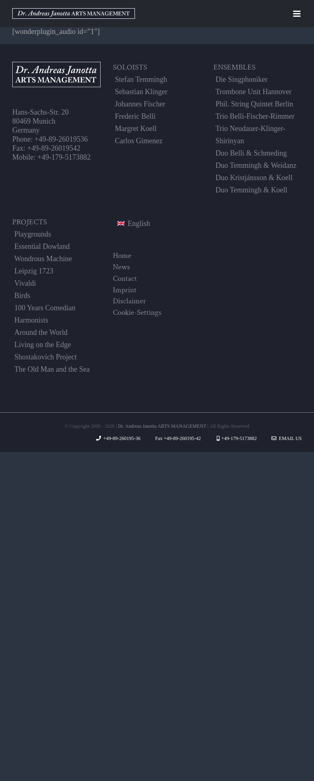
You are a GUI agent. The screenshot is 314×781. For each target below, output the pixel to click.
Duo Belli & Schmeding (251, 153)
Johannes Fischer (140, 104)
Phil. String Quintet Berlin (254, 104)
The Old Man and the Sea (52, 369)
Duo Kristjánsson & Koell (254, 178)
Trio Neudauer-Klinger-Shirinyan (250, 134)
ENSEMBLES (234, 67)
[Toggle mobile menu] (297, 13)
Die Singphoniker (241, 79)
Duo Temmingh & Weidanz (255, 165)
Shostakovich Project (45, 357)
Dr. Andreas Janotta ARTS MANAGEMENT (162, 426)
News (121, 267)
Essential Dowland (42, 246)
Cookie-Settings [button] (137, 312)
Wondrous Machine (43, 259)
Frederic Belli (135, 116)
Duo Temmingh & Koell (251, 190)
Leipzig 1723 (33, 271)
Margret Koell (136, 128)
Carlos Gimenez (138, 141)
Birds (22, 295)
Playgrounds (32, 234)
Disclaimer (129, 301)
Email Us (286, 438)
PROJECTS (29, 222)
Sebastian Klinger (141, 92)
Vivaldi (25, 283)
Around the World (40, 332)
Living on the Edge (42, 345)
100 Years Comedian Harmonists (45, 314)
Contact (125, 278)
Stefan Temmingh (141, 79)
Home (122, 255)
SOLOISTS (130, 67)
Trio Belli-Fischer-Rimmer (254, 116)
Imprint (125, 290)
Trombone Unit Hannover (253, 92)
